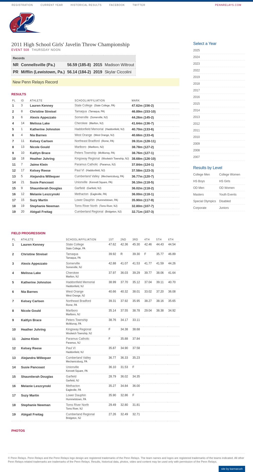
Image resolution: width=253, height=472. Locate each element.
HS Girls (224, 181)
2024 (196, 57)
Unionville (81, 182)
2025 (196, 50)
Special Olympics (204, 201)
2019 (196, 77)
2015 (196, 103)
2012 (196, 123)
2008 (196, 150)
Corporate (199, 208)
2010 (196, 137)
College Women (229, 174)
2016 (196, 97)
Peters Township (85, 153)
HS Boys (199, 181)
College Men (201, 174)
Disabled (225, 201)
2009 (196, 143)
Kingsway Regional (87, 158)
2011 (196, 130)
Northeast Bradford (87, 141)
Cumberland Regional (89, 211)
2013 (196, 117)
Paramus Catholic (86, 164)
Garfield (80, 188)
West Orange (83, 135)
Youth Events (227, 194)
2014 (196, 110)
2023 (196, 63)
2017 (196, 90)
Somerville (81, 117)
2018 (196, 83)
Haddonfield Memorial (89, 129)
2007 (196, 157)
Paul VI (79, 170)
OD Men (198, 188)
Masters (198, 194)
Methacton (81, 194)
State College (83, 105)
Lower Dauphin (85, 200)
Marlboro (80, 147)
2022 (196, 70)
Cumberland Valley (87, 176)
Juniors (224, 208)
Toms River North (86, 206)
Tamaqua (81, 111)
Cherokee (81, 123)
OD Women (226, 188)
